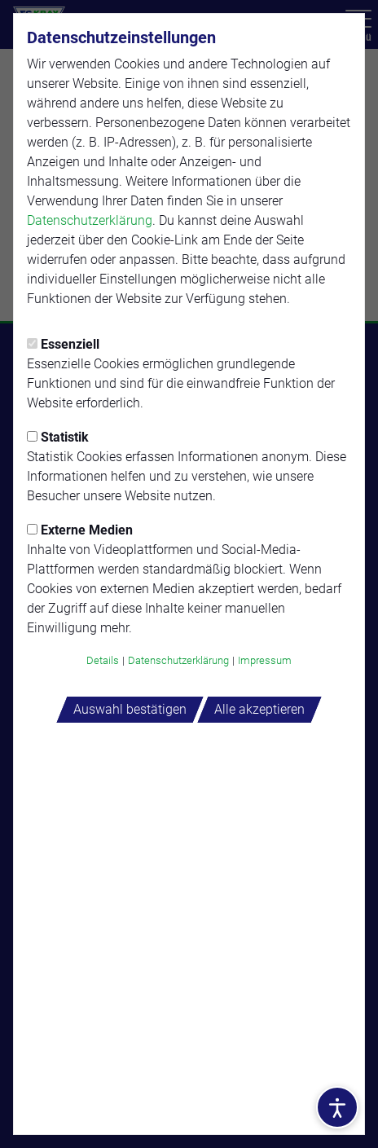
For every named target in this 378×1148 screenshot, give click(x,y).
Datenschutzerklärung (89, 220)
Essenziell (63, 344)
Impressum (265, 660)
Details (102, 660)
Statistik (58, 437)
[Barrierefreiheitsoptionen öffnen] (337, 1107)
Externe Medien (80, 530)
